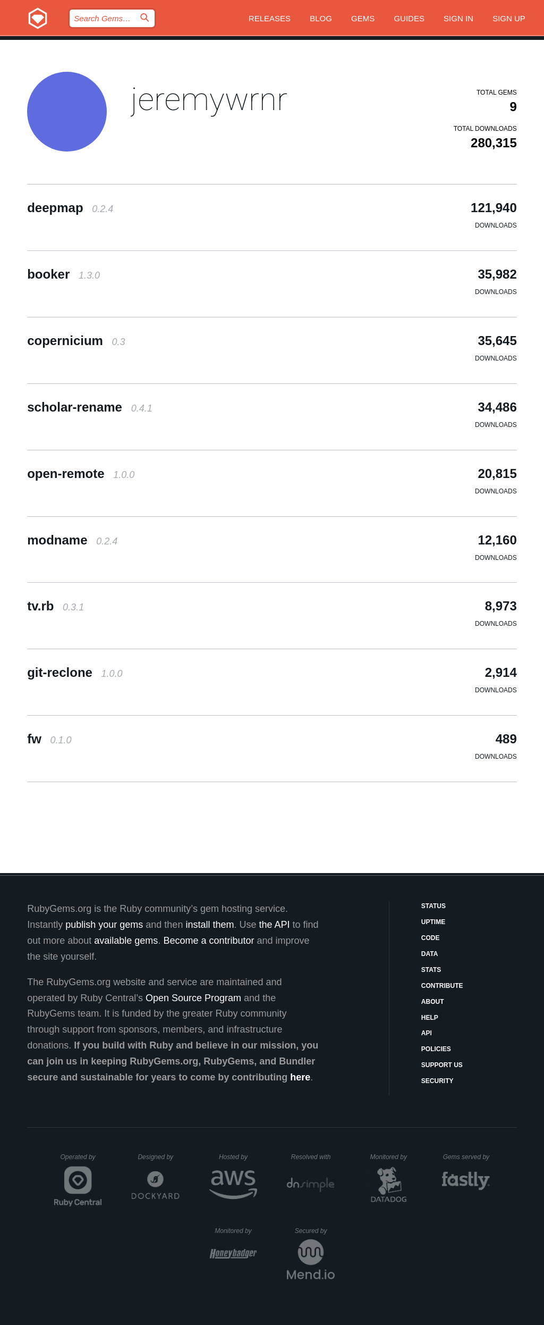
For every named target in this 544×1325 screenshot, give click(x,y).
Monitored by (391, 1157)
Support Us (442, 1065)
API (426, 1033)
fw (49, 739)
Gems (363, 18)
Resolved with (313, 1157)
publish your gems (104, 924)
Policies (436, 1049)
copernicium (76, 340)
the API (274, 924)
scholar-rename (89, 407)
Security (437, 1081)
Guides (409, 18)
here (300, 1077)
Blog (321, 18)
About (432, 1001)
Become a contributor (208, 940)
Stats (431, 970)
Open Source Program (193, 998)
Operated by (81, 1160)
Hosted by (238, 1157)
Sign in (458, 18)
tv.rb (55, 606)
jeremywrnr (209, 99)
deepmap (70, 207)
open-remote (80, 473)
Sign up (508, 18)
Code (430, 938)
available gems (126, 940)
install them (209, 924)
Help (429, 1017)
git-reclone (74, 672)
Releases (270, 18)
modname (72, 540)
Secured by (315, 1231)
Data (429, 954)
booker (63, 274)
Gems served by (466, 1157)
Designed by (158, 1157)
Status (433, 906)
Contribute (442, 985)
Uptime (433, 922)
